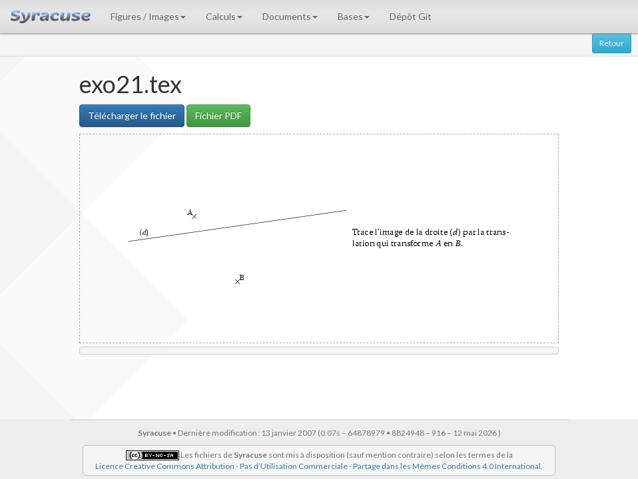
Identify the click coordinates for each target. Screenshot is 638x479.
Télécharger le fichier (132, 115)
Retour (611, 43)
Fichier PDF (218, 115)
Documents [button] (290, 16)
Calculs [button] (224, 16)
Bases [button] (354, 16)
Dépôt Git (411, 16)
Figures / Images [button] (148, 16)
